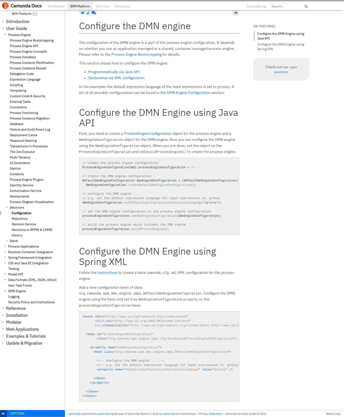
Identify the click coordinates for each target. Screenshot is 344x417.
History (17, 235)
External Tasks (20, 102)
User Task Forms (20, 285)
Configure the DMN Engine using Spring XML (280, 46)
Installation (17, 315)
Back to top (333, 413)
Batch (14, 241)
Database (16, 124)
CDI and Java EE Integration (28, 263)
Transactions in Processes (29, 146)
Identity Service (21, 185)
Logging (13, 296)
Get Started (56, 6)
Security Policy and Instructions (31, 302)
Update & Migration (24, 343)
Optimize (102, 6)
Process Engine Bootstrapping (31, 40)
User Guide (16, 28)
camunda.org (77, 413)
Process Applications (23, 246)
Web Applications (22, 329)
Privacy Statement (210, 413)
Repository (20, 219)
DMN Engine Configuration (189, 92)
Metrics (15, 168)
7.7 (35, 14)
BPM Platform (80, 6)
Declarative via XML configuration (116, 77)
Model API (15, 274)
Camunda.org (256, 6)
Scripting (16, 85)
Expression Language (25, 79)
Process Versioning (24, 113)
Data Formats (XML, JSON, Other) (32, 280)
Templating (18, 90)
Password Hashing (23, 141)
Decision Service (24, 224)
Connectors (18, 107)
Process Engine (19, 35)
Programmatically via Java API (114, 71)
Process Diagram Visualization (32, 202)
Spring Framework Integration (30, 257)
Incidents (17, 174)
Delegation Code (22, 74)
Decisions (17, 207)
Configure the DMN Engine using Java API (280, 36)
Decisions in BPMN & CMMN (32, 230)
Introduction (17, 21)
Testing (13, 269)
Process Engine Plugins (26, 180)
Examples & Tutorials (26, 336)
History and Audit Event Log (30, 129)
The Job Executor (22, 152)
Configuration (21, 213)
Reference (16, 308)
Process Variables (23, 57)
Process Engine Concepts (28, 51)
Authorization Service (25, 191)
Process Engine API (24, 46)
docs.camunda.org (102, 413)
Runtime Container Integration (30, 252)
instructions (107, 272)
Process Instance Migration (30, 118)
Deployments (19, 196)
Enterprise (122, 6)
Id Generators (20, 163)
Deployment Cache (23, 135)
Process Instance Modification (32, 63)
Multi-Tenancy (20, 157)
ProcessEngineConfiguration (147, 133)
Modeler (14, 322)
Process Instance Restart (28, 68)
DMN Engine (17, 291)
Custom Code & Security (27, 96)
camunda (168, 413)
